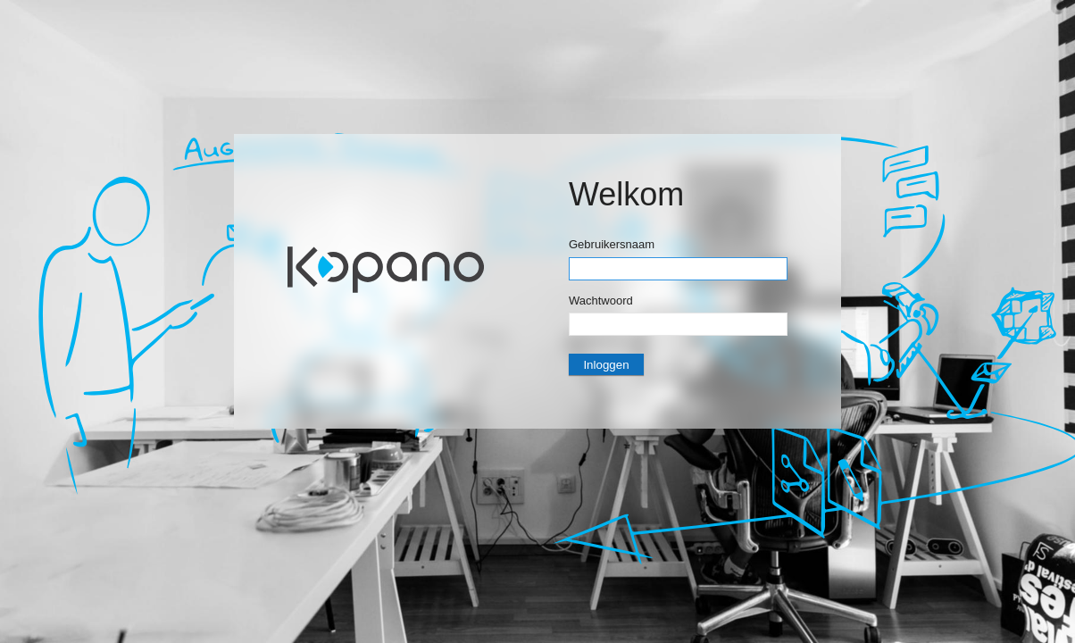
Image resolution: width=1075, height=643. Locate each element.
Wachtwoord (601, 300)
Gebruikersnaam (611, 244)
